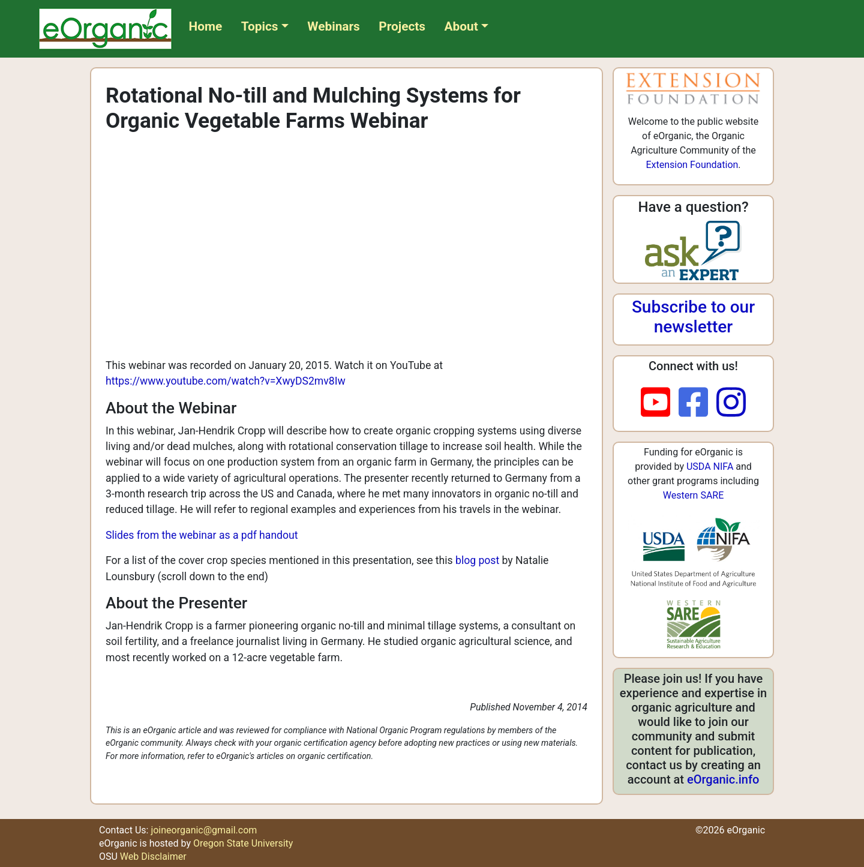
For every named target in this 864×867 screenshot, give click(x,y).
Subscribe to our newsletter (693, 317)
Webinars (333, 26)
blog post (477, 560)
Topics (259, 26)
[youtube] (660, 403)
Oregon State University (243, 843)
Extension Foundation (692, 164)
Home (206, 26)
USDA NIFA (709, 466)
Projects (402, 26)
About (461, 26)
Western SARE (693, 495)
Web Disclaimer (153, 856)
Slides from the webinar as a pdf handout (202, 535)
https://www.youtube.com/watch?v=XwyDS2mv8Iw (226, 381)
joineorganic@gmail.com (204, 830)
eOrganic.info (723, 779)
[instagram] (731, 403)
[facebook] (697, 403)
